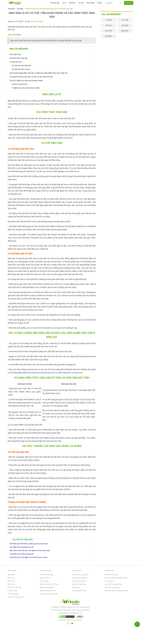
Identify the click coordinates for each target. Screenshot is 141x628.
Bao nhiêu (91, 3)
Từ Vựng (108, 20)
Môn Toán (11, 581)
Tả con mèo (44, 581)
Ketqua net (76, 587)
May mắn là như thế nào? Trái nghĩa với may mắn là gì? (30, 551)
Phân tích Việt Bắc (46, 575)
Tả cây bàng (109, 581)
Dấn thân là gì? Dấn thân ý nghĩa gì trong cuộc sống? (29, 544)
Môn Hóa (11, 584)
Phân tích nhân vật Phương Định (116, 591)
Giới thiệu (62, 620)
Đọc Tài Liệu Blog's (79, 584)
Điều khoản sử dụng (74, 620)
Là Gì (64, 3)
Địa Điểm (108, 36)
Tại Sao (81, 3)
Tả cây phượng (13, 594)
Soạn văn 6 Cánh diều (80, 575)
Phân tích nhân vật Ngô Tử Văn (116, 578)
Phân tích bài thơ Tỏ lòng (49, 584)
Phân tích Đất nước (47, 587)
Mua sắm (124, 31)
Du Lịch (108, 25)
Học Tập (125, 20)
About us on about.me (16, 597)
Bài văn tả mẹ (45, 578)
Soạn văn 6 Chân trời (79, 578)
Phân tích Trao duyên (112, 587)
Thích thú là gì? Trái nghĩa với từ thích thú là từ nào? (28, 557)
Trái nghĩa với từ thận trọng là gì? (22, 554)
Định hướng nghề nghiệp (49, 594)
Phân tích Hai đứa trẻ (48, 591)
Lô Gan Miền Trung (79, 591)
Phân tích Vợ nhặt (111, 575)
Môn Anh (11, 578)
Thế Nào (72, 3)
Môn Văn (11, 575)
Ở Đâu (99, 3)
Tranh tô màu (12, 591)
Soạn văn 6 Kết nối (79, 581)
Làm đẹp (125, 25)
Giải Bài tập (54, 3)
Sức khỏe (108, 31)
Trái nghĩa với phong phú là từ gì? (22, 547)
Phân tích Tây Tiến (14, 587)
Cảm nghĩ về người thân (113, 584)
